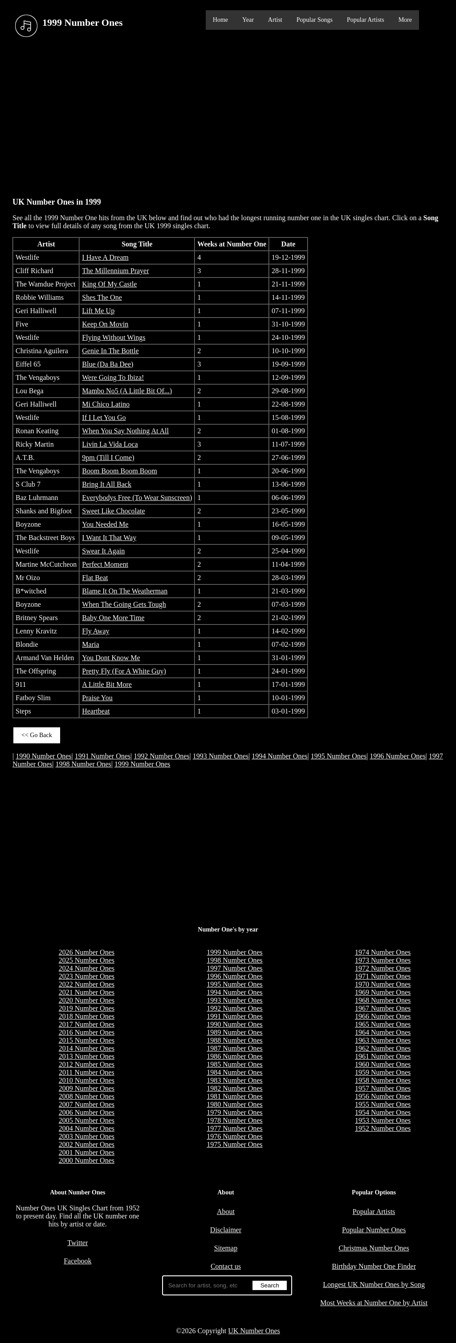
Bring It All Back (106, 484)
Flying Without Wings (113, 337)
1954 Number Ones (383, 1112)
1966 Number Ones (383, 1016)
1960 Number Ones (383, 1064)
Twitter (77, 1242)
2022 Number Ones (86, 984)
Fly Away (95, 631)
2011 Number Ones (86, 1072)
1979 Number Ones (234, 1112)
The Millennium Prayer (115, 270)
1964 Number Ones (383, 1032)
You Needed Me (105, 524)
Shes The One (102, 297)
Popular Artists (365, 19)
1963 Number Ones (383, 1040)
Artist (275, 19)
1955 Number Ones (383, 1104)
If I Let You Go (104, 417)
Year (248, 19)
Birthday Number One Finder (374, 1266)
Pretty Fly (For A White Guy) (124, 671)
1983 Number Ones (234, 1080)
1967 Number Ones (383, 1008)
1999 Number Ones (142, 764)
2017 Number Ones (86, 1024)
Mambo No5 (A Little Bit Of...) (127, 391)
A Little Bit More (107, 684)
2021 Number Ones (86, 992)
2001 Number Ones (86, 1152)
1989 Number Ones (234, 1032)
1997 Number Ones (234, 968)
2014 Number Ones (86, 1048)
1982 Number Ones (234, 1088)
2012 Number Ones (86, 1064)
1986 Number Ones (234, 1056)
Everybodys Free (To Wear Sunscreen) (137, 497)
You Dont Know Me (111, 657)
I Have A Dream (105, 257)
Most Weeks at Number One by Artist (374, 1303)
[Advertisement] (228, 115)
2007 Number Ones (86, 1104)
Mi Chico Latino (106, 404)
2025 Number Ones (86, 960)
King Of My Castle (109, 284)
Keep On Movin (105, 324)
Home (220, 19)
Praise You (97, 698)
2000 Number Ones (86, 1160)
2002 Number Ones (86, 1144)
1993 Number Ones (220, 756)
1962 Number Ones (383, 1048)
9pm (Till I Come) (108, 457)
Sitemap (225, 1248)
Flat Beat (95, 577)
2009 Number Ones (86, 1088)
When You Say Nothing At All (125, 431)
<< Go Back (36, 735)
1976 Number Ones (234, 1136)
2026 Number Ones (86, 952)
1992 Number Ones (161, 756)
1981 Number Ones (234, 1096)
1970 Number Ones (383, 984)
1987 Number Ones (234, 1048)
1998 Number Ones (83, 764)
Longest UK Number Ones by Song (374, 1284)
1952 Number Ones (383, 1128)
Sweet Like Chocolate (113, 511)
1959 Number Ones (383, 1072)
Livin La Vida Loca (110, 444)
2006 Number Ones (86, 1112)
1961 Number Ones (383, 1056)
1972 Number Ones (383, 968)
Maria (90, 644)
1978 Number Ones (234, 1120)
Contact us (226, 1266)
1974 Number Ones (383, 952)
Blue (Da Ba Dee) (107, 364)
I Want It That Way (109, 537)
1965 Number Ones (383, 1024)
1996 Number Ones (397, 756)
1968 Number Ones (383, 1000)
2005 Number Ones (86, 1120)
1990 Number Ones (43, 756)
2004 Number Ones (86, 1128)
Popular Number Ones (374, 1230)
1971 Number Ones (383, 976)
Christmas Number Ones (373, 1248)
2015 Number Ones (86, 1040)
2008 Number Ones (86, 1096)
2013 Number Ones (86, 1056)
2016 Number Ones (86, 1032)
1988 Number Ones (234, 1040)
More (405, 19)
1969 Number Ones (383, 992)
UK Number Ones (254, 1331)
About (226, 1211)
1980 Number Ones (234, 1104)
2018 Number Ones (86, 1016)
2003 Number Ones (86, 1136)
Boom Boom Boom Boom (119, 471)
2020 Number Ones (86, 1000)
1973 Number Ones (383, 960)
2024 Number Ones (86, 968)
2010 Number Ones (86, 1080)
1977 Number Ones (234, 1128)
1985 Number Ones (234, 1064)
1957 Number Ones (383, 1088)
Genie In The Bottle (110, 351)
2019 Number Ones (86, 1008)
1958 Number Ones (383, 1080)
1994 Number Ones (279, 756)
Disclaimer (225, 1230)
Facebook (77, 1261)
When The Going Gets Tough (124, 604)
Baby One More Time (113, 617)
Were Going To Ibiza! (113, 377)
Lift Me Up (98, 311)
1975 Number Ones (234, 1144)
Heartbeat (96, 711)
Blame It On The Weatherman (124, 591)
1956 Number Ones (383, 1096)
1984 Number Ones (234, 1072)
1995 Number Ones (338, 756)
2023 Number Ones (86, 976)
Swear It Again (103, 551)
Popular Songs (315, 19)
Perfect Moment (105, 564)
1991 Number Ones (102, 756)
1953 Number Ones (383, 1120)
